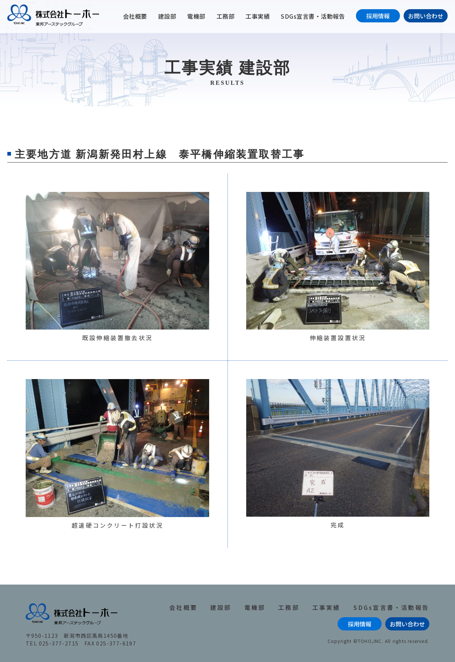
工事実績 (257, 16)
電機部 (196, 16)
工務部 (225, 16)
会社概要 (135, 16)
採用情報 (378, 15)
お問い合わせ (425, 15)
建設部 (167, 16)
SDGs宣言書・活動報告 (313, 16)
